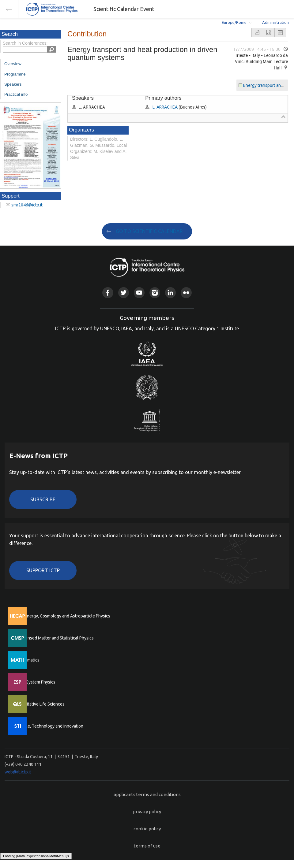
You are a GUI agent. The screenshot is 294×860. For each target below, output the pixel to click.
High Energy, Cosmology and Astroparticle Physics (62, 615)
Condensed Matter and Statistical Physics (54, 638)
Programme (15, 74)
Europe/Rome (234, 22)
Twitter (123, 292)
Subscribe (42, 499)
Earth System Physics (35, 682)
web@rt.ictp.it (18, 771)
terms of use (147, 845)
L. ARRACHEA (165, 107)
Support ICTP (43, 570)
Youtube (139, 292)
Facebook (107, 292)
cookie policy (147, 828)
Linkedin (170, 292)
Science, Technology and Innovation (49, 726)
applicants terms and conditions (147, 794)
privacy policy (147, 811)
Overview (12, 63)
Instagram (154, 292)
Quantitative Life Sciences (40, 704)
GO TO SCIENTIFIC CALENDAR (149, 231)
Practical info (16, 94)
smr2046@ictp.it (27, 204)
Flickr (186, 292)
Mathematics (27, 660)
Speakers (12, 84)
